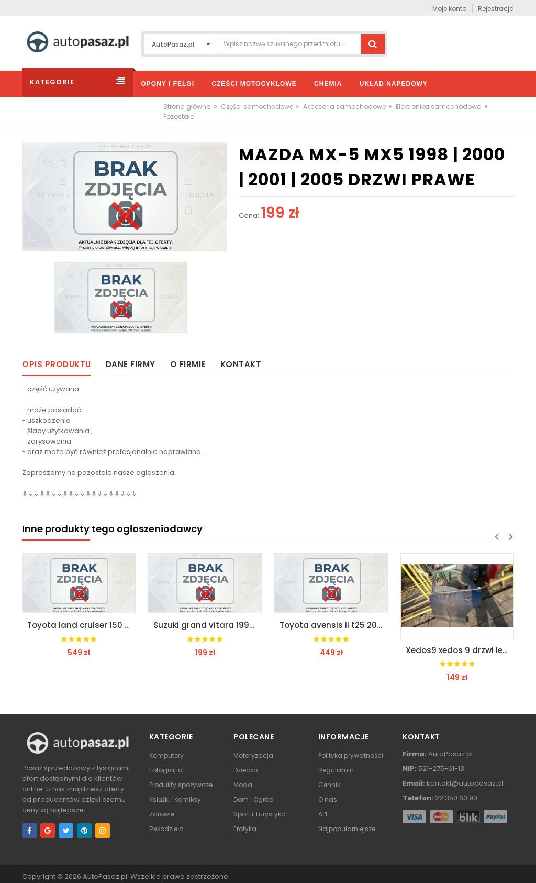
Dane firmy (130, 364)
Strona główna (187, 106)
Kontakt (241, 364)
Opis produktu (56, 364)
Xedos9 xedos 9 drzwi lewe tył (460, 650)
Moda (242, 784)
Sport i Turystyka (259, 814)
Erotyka (244, 828)
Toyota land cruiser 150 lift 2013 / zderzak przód (81, 625)
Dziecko (245, 770)
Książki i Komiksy (175, 799)
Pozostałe (178, 116)
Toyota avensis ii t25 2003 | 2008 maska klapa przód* (334, 625)
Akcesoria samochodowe (344, 106)
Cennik (329, 784)
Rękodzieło (166, 828)
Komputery (166, 755)
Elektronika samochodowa (439, 106)
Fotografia (166, 770)
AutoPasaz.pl (105, 876)
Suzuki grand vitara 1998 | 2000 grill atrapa (207, 625)
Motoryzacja (253, 755)
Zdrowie (161, 814)
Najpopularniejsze (346, 828)
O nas (327, 799)
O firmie (188, 364)
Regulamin (336, 770)
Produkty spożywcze (181, 784)
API (322, 814)
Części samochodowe (257, 106)
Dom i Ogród (253, 799)
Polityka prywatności (350, 755)
